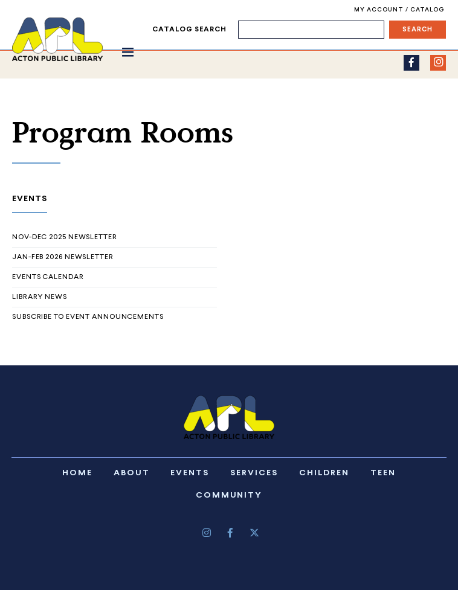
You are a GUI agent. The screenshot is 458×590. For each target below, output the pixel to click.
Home (77, 473)
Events (189, 473)
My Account (379, 10)
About (132, 473)
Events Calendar (48, 277)
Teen (383, 473)
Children (324, 473)
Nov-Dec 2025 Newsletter (64, 237)
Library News (39, 297)
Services (254, 473)
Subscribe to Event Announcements (88, 317)
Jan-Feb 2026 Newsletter (63, 257)
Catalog (427, 10)
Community (229, 495)
